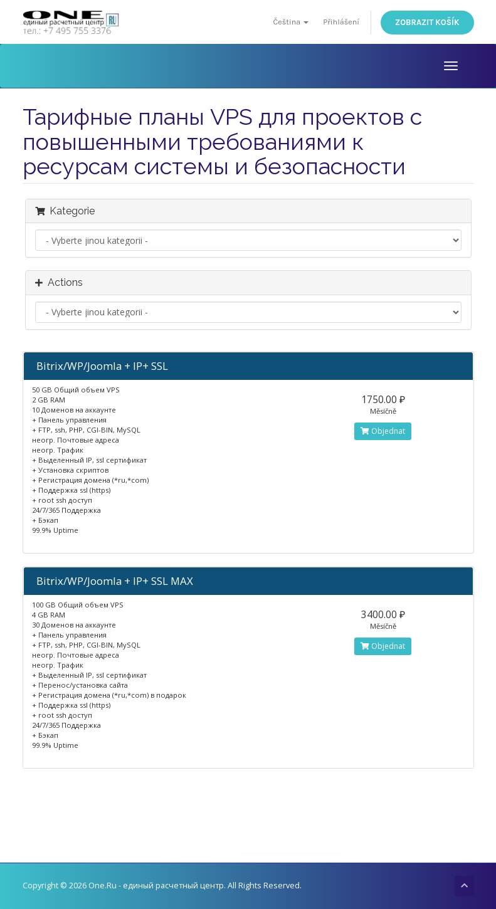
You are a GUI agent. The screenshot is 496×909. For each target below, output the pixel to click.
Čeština (291, 21)
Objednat (383, 431)
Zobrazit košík (427, 22)
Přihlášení (341, 21)
